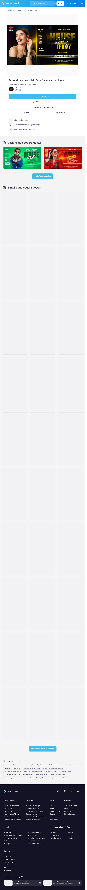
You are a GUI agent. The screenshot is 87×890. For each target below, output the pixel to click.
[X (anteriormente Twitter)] (71, 791)
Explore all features (33, 820)
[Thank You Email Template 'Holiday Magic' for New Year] (42, 549)
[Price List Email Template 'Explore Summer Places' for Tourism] (70, 714)
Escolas (52, 817)
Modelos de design (33, 806)
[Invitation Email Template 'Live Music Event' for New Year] (14, 604)
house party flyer (51, 771)
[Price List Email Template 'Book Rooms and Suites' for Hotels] (42, 218)
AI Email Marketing (10, 838)
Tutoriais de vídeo (70, 806)
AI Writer (7, 841)
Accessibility (8, 862)
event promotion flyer (26, 778)
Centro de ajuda (9, 859)
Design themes (31, 814)
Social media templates (34, 811)
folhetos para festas (11, 765)
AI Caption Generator (35, 844)
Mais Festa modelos (43, 176)
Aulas (66, 809)
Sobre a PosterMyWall (11, 806)
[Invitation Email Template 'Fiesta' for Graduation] (70, 659)
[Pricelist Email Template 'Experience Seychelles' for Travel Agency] (42, 714)
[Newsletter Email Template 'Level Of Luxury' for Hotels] (14, 273)
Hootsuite (71, 838)
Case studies (8, 811)
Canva (53, 832)
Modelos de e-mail (32, 809)
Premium (53, 809)
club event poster (65, 771)
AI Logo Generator (34, 841)
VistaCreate (55, 835)
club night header (41, 778)
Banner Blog (17, 768)
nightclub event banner (58, 774)
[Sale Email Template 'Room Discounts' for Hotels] (70, 438)
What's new (8, 809)
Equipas (53, 814)
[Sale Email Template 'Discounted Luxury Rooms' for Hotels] (70, 218)
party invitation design (26, 774)
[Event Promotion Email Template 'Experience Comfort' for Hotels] (70, 328)
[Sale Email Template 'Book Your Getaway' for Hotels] (14, 494)
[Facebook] (58, 791)
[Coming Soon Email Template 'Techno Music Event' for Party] (14, 659)
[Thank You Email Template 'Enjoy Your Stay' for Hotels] (42, 383)
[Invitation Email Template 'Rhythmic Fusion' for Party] (42, 604)
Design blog (68, 811)
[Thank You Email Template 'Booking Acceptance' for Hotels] (42, 494)
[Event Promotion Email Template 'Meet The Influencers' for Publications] (14, 714)
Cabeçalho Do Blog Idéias (32, 768)
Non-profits (54, 820)
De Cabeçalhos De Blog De (13, 771)
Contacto (7, 856)
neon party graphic (42, 774)
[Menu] (82, 3)
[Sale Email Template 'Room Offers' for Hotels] (14, 438)
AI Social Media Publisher (13, 835)
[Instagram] (64, 791)
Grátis (52, 806)
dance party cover (10, 778)
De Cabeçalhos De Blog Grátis (33, 771)
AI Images (7, 844)
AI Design (7, 832)
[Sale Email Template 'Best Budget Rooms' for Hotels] (70, 494)
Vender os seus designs (12, 817)
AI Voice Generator (35, 835)
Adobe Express (56, 838)
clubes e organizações (27, 765)
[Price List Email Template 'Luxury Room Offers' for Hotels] (14, 383)
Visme (70, 832)
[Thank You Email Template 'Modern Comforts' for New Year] (70, 549)
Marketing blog (69, 814)
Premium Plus (55, 811)
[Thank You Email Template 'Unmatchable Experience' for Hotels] (42, 273)
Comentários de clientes (12, 820)
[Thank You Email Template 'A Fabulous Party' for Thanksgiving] (42, 659)
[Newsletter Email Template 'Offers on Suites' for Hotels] (42, 328)
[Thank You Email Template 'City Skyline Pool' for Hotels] (14, 549)
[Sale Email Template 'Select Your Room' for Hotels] (70, 273)
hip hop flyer (65, 765)
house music (76, 765)
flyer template (41, 765)
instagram (8, 768)
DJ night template (10, 774)
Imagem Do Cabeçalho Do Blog (53, 768)
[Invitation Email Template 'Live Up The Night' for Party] (70, 604)
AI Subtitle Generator (35, 832)
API (5, 868)
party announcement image (58, 778)
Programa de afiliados (11, 814)
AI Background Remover (36, 838)
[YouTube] (78, 791)
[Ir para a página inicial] (9, 3)
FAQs (6, 865)
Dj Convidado (53, 765)
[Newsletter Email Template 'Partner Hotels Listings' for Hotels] (70, 383)
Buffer (70, 835)
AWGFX (18, 90)
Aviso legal (7, 870)
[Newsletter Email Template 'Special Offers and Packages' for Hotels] (14, 328)
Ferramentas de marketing (35, 817)
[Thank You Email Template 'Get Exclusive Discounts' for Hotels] (42, 438)
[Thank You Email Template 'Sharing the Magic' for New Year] (14, 218)
